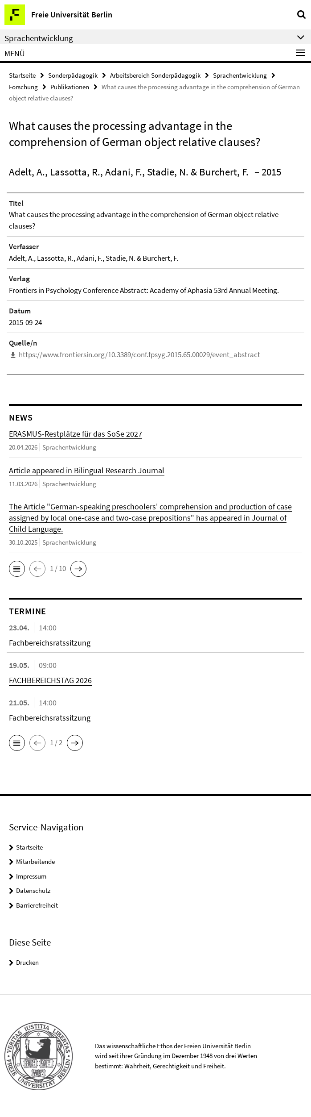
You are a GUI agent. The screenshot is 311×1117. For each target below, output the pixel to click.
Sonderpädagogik (73, 75)
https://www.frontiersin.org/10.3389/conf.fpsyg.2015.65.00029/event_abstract (139, 354)
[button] (17, 569)
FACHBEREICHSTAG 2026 (50, 680)
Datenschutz (33, 890)
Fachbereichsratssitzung (49, 643)
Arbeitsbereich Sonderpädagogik (155, 75)
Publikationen (69, 87)
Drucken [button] (27, 962)
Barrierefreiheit (37, 905)
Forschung (23, 87)
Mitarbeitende (35, 861)
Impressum (31, 876)
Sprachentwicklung (240, 75)
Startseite (22, 75)
